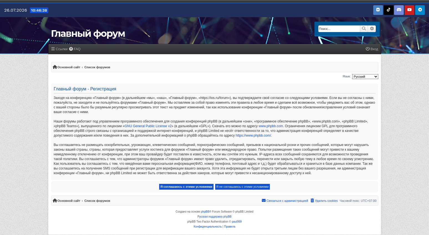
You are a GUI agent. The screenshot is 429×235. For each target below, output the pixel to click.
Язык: (347, 76)
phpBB (205, 211)
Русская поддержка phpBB (214, 216)
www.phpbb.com (271, 126)
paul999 (237, 221)
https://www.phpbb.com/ (253, 135)
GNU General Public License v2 (148, 126)
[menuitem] (75, 49)
